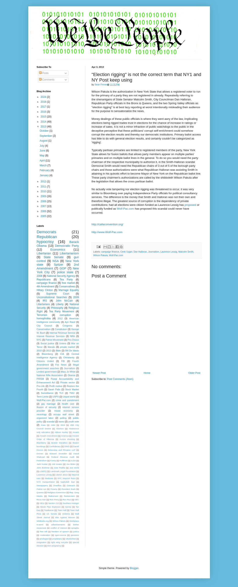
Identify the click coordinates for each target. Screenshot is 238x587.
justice (76, 531)
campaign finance (110, 251)
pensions (75, 535)
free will (43, 531)
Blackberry (41, 443)
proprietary (57, 539)
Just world (74, 468)
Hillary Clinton (45, 290)
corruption (65, 315)
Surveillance (47, 393)
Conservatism (44, 329)
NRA (72, 336)
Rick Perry (54, 499)
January (44, 175)
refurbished (71, 539)
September (46, 135)
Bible (58, 350)
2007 (44, 206)
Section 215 (53, 503)
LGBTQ (43, 471)
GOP (63, 268)
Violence (66, 514)
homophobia (44, 318)
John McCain (64, 300)
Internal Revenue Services (51, 336)
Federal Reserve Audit (62, 457)
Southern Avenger (71, 503)
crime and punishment (67, 400)
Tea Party (66, 279)
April (42, 160)
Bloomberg (47, 354)
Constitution (61, 329)
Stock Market (72, 389)
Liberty (60, 304)
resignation (42, 542)
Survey (68, 507)
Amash (76, 432)
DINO (66, 446)
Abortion (60, 428)
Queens (40, 492)
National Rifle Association (50, 375)
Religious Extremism (56, 492)
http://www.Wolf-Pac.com (107, 232)
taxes (61, 421)
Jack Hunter (42, 464)
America (64, 436)
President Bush (68, 489)
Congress (67, 325)
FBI (63, 361)
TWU (72, 393)
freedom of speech (60, 531)
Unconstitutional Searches (52, 297)
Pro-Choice (73, 340)
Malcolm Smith (185, 251)
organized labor (45, 418)
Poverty (53, 489)
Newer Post (99, 372)
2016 (44, 111)
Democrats (46, 232)
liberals (51, 347)
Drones (40, 453)
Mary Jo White (68, 371)
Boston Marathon (59, 443)
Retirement (53, 496)
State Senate (54, 257)
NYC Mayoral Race (66, 478)
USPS (56, 396)
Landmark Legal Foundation (63, 471)
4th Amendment (45, 286)
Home (147, 372)
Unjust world (69, 396)
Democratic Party (67, 245)
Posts (44, 73)
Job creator (57, 464)
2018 (44, 101)
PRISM (40, 379)
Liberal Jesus (62, 475)
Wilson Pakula (100, 255)
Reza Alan (41, 499)
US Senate (51, 514)
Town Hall (61, 510)
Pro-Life (41, 386)
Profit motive (55, 386)
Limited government (47, 371)
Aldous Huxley (61, 432)
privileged (44, 539)
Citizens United (45, 361)
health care (68, 404)
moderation (45, 535)
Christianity (68, 357)
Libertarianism (69, 253)
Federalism (42, 460)
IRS (45, 300)
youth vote (73, 421)
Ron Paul (67, 499)
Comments (46, 79)
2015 (44, 116)
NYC (39, 340)
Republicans (44, 279)
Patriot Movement (55, 340)
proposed (190, 204)
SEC (77, 499)
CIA (62, 354)
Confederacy (55, 446)
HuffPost (63, 460)
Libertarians (43, 304)
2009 (44, 196)
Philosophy (57, 307)
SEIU (42, 503)
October (44, 130)
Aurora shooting (67, 439)
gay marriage (48, 404)
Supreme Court (57, 293)
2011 (44, 186)
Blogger (134, 568)
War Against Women (65, 517)
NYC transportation (46, 482)
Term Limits (42, 396)
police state (65, 272)
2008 (44, 201)
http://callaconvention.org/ (107, 224)
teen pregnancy (54, 546)
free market (68, 282)
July (42, 145)
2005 (44, 216)
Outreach (71, 485)
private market (67, 347)
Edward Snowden (58, 453)
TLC (61, 393)
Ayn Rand (70, 322)
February (45, 170)
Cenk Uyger (126, 251)
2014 (44, 121)
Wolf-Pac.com (125, 208)
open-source (60, 535)
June (43, 150)
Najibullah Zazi (68, 482)
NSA (55, 261)
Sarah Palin (54, 389)
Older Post (194, 372)
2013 (44, 126)
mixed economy (63, 411)
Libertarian (44, 253)
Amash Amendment (48, 436)
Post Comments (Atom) (120, 379)
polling (63, 418)
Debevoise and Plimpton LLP (61, 450)
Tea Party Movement (61, 311)
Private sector (67, 382)
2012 (44, 181)
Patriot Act (41, 489)
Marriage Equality (68, 290)
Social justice (47, 343)
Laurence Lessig (168, 251)
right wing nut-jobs (59, 542)
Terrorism (42, 315)
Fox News (61, 364)
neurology (42, 414)
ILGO (73, 460)
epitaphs (75, 528)
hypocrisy (45, 241)
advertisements (58, 524)
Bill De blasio (72, 350)
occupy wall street (63, 414)
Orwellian (57, 485)
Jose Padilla (59, 468)
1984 (53, 425)
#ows (43, 425)
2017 (44, 106)
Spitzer (58, 264)
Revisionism (69, 496)
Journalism (153, 251)
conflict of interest (58, 528)
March (44, 165)
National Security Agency (61, 275)
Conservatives (67, 286)
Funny (53, 460)
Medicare (49, 478)
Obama (71, 375)
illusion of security (47, 407)
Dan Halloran (140, 251)
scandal (50, 421)
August (44, 140)
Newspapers (42, 485)
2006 (44, 211)
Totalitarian (49, 510)
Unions (62, 343)
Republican (47, 237)
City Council (44, 325)
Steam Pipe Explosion (50, 507)
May (42, 155)
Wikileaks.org (43, 521)
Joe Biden (71, 464)
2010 (44, 191)
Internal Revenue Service (62, 333)
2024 (44, 97)
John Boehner (43, 468)
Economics (57, 249)
